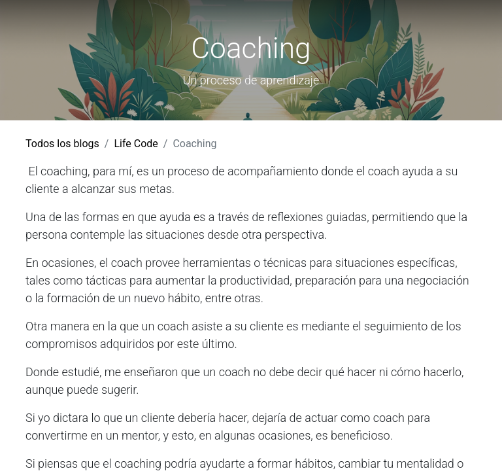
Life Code (136, 143)
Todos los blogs (62, 143)
